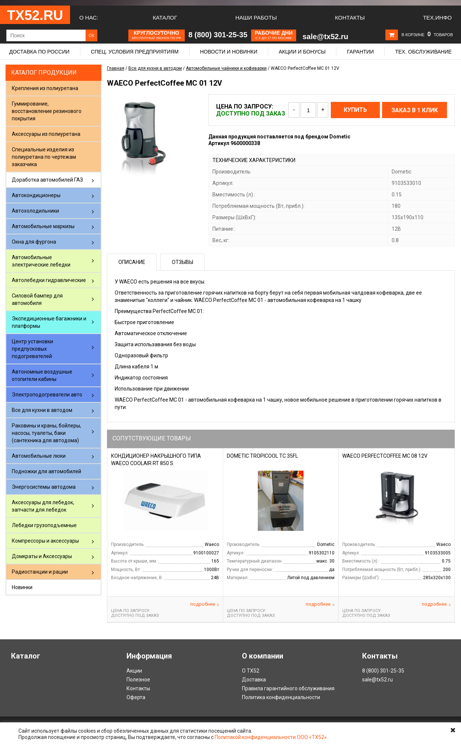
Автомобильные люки (39, 456)
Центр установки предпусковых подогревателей (32, 348)
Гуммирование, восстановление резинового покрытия (47, 111)
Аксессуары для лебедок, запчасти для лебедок (43, 506)
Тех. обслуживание (423, 52)
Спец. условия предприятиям (134, 52)
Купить (355, 109)
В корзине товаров (427, 34)
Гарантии (360, 52)
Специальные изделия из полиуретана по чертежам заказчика (44, 157)
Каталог (165, 17)
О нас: (88, 17)
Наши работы (256, 17)
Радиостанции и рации (40, 572)
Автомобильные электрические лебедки (41, 261)
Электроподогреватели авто (47, 395)
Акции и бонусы (302, 52)
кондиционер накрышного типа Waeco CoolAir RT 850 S (156, 459)
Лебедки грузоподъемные (44, 525)
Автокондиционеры (36, 195)
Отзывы (182, 262)
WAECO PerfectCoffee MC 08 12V (384, 456)
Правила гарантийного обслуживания (288, 688)
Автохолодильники (35, 211)
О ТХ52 (250, 671)
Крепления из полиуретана (45, 88)
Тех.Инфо (437, 17)
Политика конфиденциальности (281, 697)
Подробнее (204, 604)
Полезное (138, 680)
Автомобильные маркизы (43, 226)
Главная (115, 68)
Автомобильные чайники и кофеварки (226, 68)
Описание (131, 262)
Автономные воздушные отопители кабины (42, 375)
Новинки (22, 587)
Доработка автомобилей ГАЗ (47, 180)
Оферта (135, 697)
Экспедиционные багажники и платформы (49, 322)
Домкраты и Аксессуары (42, 556)
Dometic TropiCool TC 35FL (262, 456)
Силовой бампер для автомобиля (37, 299)
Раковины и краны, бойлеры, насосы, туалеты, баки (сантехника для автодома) (46, 433)
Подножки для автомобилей (46, 471)
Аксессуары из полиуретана (46, 134)
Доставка (254, 680)
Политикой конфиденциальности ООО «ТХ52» (271, 737)
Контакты (350, 17)
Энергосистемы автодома (44, 487)
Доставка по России (39, 52)
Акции (134, 671)
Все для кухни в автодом (42, 410)
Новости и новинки (228, 52)
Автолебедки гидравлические (49, 280)
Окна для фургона (34, 242)
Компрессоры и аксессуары (45, 541)
